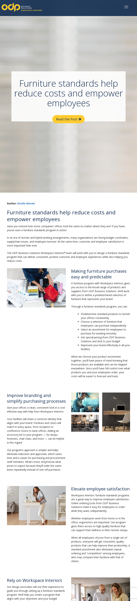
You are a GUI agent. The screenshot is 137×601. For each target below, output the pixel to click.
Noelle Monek (26, 203)
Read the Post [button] (66, 119)
